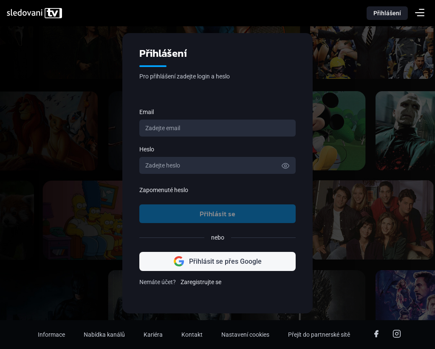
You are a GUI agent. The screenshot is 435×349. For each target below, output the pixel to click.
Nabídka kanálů (104, 334)
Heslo (146, 149)
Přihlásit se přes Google (218, 261)
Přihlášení (387, 13)
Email (146, 112)
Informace (51, 334)
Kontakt (192, 334)
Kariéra (153, 334)
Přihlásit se (217, 214)
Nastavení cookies (245, 334)
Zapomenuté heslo (163, 190)
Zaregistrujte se (201, 282)
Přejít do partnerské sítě (319, 334)
